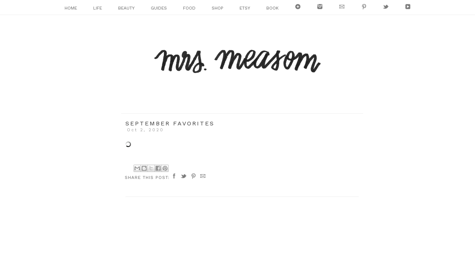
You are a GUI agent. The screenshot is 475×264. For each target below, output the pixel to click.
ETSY (245, 8)
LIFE (97, 8)
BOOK (272, 8)
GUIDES (159, 8)
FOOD (189, 8)
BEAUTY (126, 8)
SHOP (217, 8)
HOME (71, 8)
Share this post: (147, 177)
